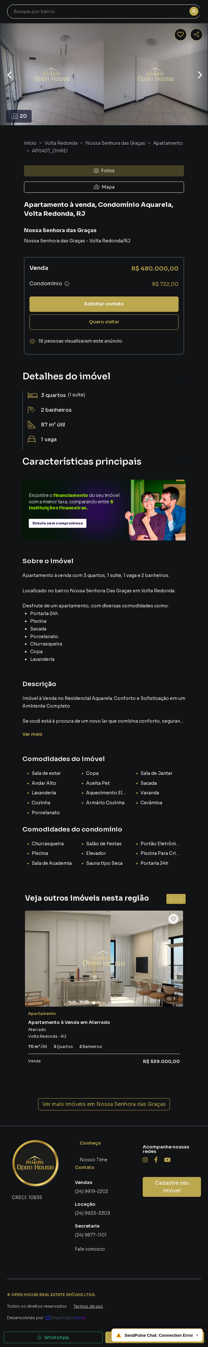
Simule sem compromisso (57, 523)
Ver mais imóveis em (104, 1104)
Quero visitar (104, 322)
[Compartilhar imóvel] (196, 34)
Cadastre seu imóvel (172, 1187)
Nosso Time (94, 1160)
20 (19, 116)
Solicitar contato (104, 304)
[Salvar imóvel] (180, 34)
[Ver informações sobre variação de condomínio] (67, 283)
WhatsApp (53, 1337)
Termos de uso (88, 1306)
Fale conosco (90, 1249)
